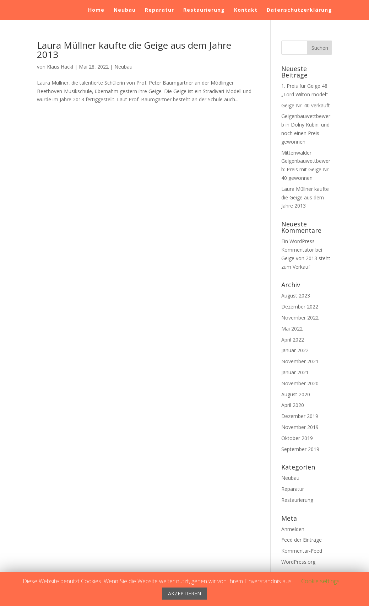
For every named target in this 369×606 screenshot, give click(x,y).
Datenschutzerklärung (299, 10)
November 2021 (300, 361)
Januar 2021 (295, 372)
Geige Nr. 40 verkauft (305, 105)
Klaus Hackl (60, 66)
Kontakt (245, 10)
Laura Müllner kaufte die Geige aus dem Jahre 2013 (134, 50)
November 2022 (300, 317)
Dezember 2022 (299, 306)
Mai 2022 (292, 328)
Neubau (125, 10)
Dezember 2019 (299, 416)
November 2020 (300, 383)
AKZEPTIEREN (184, 593)
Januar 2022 (295, 350)
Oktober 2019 (297, 438)
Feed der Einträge (301, 539)
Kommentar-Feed (301, 550)
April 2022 (292, 339)
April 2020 (292, 405)
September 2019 (300, 449)
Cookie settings (320, 581)
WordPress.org (298, 561)
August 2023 (295, 295)
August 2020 (295, 394)
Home (96, 10)
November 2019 (300, 427)
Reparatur (159, 10)
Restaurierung (204, 10)
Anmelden (292, 529)
